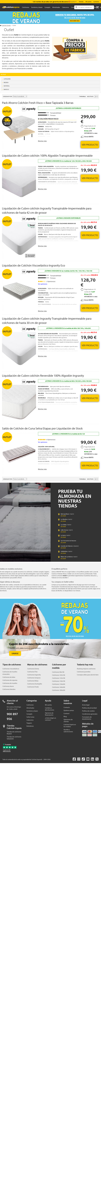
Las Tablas (64, 525)
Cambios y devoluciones (49, 709)
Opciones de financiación (49, 714)
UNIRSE (15, 653)
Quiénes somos (69, 710)
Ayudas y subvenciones (68, 731)
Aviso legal (85, 705)
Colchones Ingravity (34, 675)
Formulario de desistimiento (87, 718)
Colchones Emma (33, 669)
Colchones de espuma (10, 680)
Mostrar (90, 96)
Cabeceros (65, 7)
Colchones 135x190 (58, 678)
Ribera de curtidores (67, 557)
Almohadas (56, 7)
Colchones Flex (32, 672)
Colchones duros (8, 686)
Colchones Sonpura (33, 678)
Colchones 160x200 (58, 687)
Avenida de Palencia (67, 546)
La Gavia (63, 535)
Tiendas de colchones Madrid (14, 733)
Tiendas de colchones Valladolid (14, 738)
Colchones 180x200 (58, 690)
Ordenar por (7, 96)
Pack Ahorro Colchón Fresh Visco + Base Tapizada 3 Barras (37, 103)
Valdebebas (64, 551)
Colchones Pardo (33, 687)
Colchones (25, 7)
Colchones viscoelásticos (11, 669)
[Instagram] (78, 759)
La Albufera (64, 519)
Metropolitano (65, 514)
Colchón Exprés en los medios (70, 725)
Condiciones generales (89, 714)
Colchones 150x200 (58, 684)
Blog (65, 716)
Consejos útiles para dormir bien (87, 675)
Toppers (29, 723)
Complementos (76, 7)
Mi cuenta (48, 705)
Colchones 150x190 (58, 681)
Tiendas (81, 2)
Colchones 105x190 (58, 675)
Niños (85, 7)
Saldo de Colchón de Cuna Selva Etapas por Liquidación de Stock (42, 428)
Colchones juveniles (83, 672)
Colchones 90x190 (58, 672)
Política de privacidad (89, 708)
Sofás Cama (30, 717)
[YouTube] (87, 759)
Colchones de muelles (10, 683)
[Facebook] (74, 759)
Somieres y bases (36, 7)
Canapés (47, 7)
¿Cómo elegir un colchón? (50, 719)
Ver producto (90, 144)
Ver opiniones (42, 284)
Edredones (30, 726)
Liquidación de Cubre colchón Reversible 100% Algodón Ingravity (43, 375)
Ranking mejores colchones (86, 669)
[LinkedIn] (92, 759)
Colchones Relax (32, 681)
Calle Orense (64, 530)
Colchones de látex (9, 677)
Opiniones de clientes (68, 720)
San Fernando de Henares (68, 541)
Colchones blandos (9, 689)
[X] (96, 759)
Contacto (67, 707)
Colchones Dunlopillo (34, 684)
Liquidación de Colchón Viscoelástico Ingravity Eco (33, 265)
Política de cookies (88, 711)
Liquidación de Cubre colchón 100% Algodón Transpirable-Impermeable (47, 155)
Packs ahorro (93, 7)
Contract (66, 713)
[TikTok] (83, 759)
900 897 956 (12, 716)
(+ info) (95, 133)
